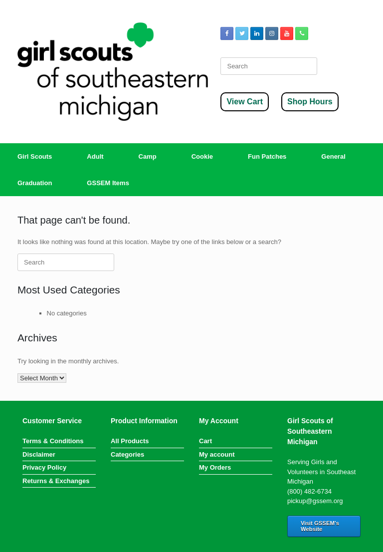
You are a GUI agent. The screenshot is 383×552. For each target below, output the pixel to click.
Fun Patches (267, 156)
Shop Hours (310, 101)
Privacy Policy (44, 467)
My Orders (215, 467)
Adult (95, 156)
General (333, 156)
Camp (148, 156)
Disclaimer (38, 454)
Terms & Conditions (53, 441)
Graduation (34, 183)
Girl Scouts (34, 156)
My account (217, 454)
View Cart (244, 101)
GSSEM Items (108, 183)
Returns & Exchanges (55, 481)
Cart (205, 441)
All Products (130, 441)
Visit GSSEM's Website (320, 526)
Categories (127, 454)
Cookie (202, 156)
